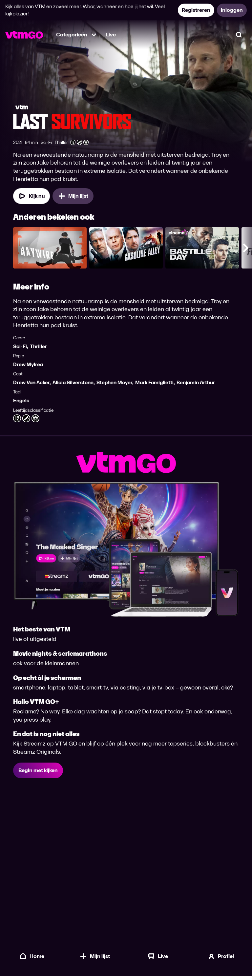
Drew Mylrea (28, 364)
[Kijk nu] (31, 196)
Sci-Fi (20, 346)
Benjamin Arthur (196, 382)
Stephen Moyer (114, 382)
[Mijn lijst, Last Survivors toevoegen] (73, 196)
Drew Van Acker (31, 382)
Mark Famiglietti (154, 382)
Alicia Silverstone (73, 382)
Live (111, 34)
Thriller (38, 346)
